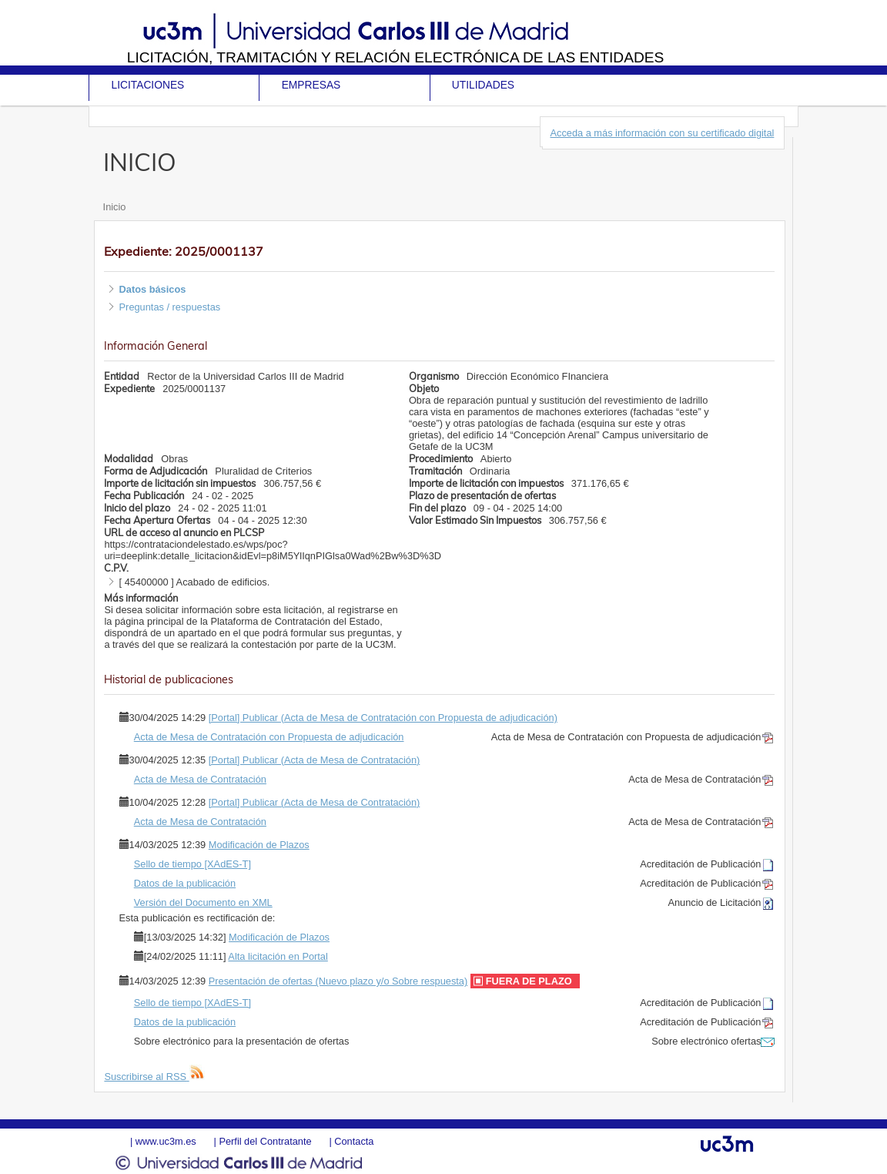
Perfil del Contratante (265, 1141)
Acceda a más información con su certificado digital (662, 133)
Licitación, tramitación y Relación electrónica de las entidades (395, 57)
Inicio (114, 207)
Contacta (353, 1141)
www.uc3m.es (166, 1141)
